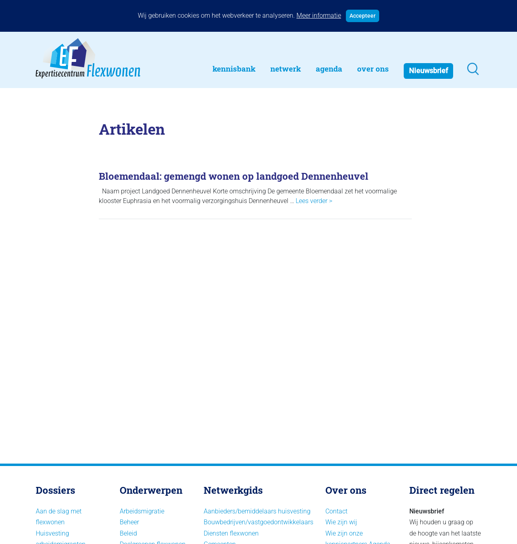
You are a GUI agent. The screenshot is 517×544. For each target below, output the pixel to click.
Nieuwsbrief (428, 71)
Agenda (329, 69)
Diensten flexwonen (231, 533)
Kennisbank (234, 69)
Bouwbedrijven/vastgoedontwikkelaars (258, 522)
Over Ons (373, 69)
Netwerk (285, 69)
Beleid (128, 533)
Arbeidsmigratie (142, 511)
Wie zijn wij (341, 522)
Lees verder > (314, 201)
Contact (336, 511)
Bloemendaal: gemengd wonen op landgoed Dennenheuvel (233, 176)
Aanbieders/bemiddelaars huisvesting (257, 511)
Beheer (129, 522)
